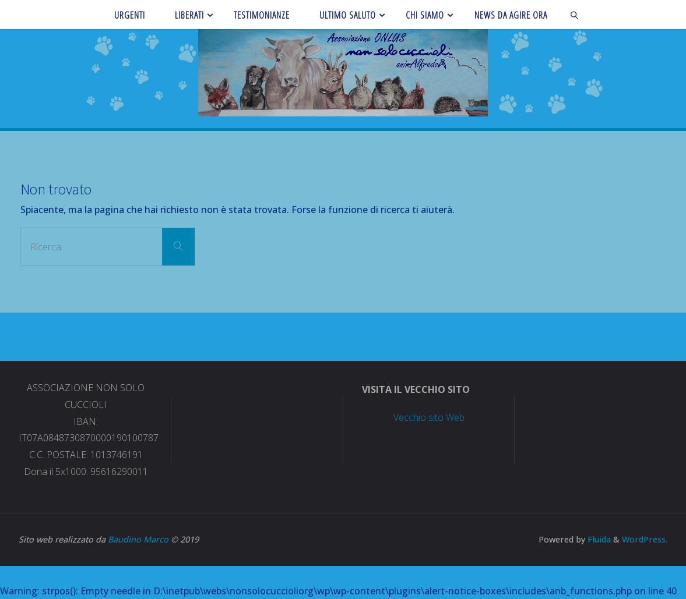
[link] (574, 14)
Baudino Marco (138, 539)
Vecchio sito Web (429, 417)
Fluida (598, 539)
